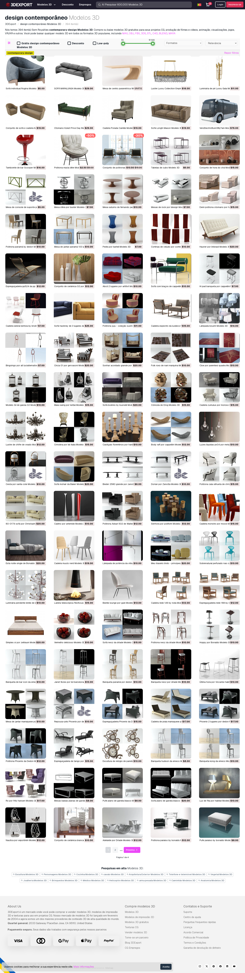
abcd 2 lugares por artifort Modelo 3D (122, 286)
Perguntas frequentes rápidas (199, 922)
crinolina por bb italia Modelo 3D (70, 444)
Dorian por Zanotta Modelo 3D (166, 484)
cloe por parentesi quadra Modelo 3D (218, 365)
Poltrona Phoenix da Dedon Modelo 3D (25, 761)
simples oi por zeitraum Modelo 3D (23, 642)
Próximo (132, 850)
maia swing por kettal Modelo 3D (70, 405)
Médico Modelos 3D (92, 880)
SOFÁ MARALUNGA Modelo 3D (69, 88)
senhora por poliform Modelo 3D (167, 523)
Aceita (165, 966)
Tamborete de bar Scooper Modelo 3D (25, 167)
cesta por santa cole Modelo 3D (22, 484)
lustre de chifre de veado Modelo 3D (24, 444)
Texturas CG (131, 927)
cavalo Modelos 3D (112, 874)
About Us (14, 906)
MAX (125, 33)
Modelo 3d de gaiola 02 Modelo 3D (23, 405)
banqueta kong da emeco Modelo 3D (218, 761)
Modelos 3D (132, 912)
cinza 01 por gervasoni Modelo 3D (72, 365)
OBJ (131, 33)
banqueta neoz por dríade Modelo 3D (170, 682)
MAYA (172, 33)
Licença (187, 927)
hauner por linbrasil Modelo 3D (215, 246)
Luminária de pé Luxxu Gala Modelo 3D (219, 88)
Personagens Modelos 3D (56, 874)
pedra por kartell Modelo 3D (117, 246)
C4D (155, 33)
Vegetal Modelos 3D (220, 874)
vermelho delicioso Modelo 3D (69, 642)
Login (220, 4)
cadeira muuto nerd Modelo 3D (69, 563)
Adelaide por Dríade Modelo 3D (118, 840)
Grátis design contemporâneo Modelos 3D (38, 45)
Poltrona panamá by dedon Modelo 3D (25, 246)
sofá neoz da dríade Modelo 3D (119, 642)
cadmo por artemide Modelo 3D (70, 523)
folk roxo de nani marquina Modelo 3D (170, 365)
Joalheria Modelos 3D (34, 880)
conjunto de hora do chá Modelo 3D (218, 167)
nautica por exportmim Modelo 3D (23, 840)
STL (149, 33)
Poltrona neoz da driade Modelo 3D (169, 642)
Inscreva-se (234, 4)
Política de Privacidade (196, 937)
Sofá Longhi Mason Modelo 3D (166, 128)
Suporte (187, 912)
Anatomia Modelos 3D (211, 880)
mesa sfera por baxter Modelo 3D (71, 207)
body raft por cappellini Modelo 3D (168, 444)
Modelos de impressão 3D (139, 917)
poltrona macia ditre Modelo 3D (70, 167)
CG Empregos (132, 947)
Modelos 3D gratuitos (137, 922)
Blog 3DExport (133, 942)
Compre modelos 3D (140, 906)
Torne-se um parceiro (136, 937)
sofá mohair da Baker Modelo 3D (71, 484)
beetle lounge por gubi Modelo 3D (120, 602)
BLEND (163, 33)
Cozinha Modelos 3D (86, 874)
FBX (137, 33)
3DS (143, 33)
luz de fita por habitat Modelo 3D (216, 800)
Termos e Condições (194, 942)
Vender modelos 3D (136, 932)
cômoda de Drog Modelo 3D (165, 405)
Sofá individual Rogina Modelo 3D (23, 88)
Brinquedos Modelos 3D (64, 880)
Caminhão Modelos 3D (182, 880)
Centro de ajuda (192, 917)
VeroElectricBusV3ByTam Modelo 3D (218, 128)
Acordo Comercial (193, 932)
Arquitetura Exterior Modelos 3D (145, 874)
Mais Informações (83, 966)
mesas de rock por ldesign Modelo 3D (170, 207)
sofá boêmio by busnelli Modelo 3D (121, 405)
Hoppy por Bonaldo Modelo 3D (215, 642)
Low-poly (101, 43)
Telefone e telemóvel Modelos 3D (185, 874)
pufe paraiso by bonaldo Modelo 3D (218, 840)
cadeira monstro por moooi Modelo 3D (219, 523)
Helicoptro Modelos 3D (120, 880)
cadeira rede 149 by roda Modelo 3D (169, 602)
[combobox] (183, 43)
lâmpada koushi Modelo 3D (214, 325)
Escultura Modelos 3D (25, 874)
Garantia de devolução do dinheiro (202, 947)
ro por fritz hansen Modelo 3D (21, 800)
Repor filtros (231, 53)
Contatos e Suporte (197, 906)
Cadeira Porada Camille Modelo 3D (120, 128)
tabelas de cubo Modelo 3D (165, 167)
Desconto (76, 43)
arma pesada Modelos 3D (151, 880)
